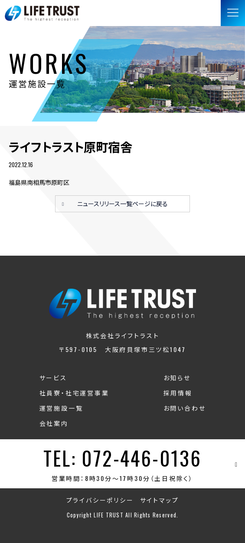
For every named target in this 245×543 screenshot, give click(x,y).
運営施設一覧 (61, 407)
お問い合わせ (184, 407)
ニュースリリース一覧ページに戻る (122, 203)
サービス (53, 377)
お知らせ (177, 377)
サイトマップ (159, 499)
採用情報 (178, 392)
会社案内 (54, 423)
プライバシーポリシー (100, 499)
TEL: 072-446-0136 (122, 457)
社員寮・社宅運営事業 (74, 392)
